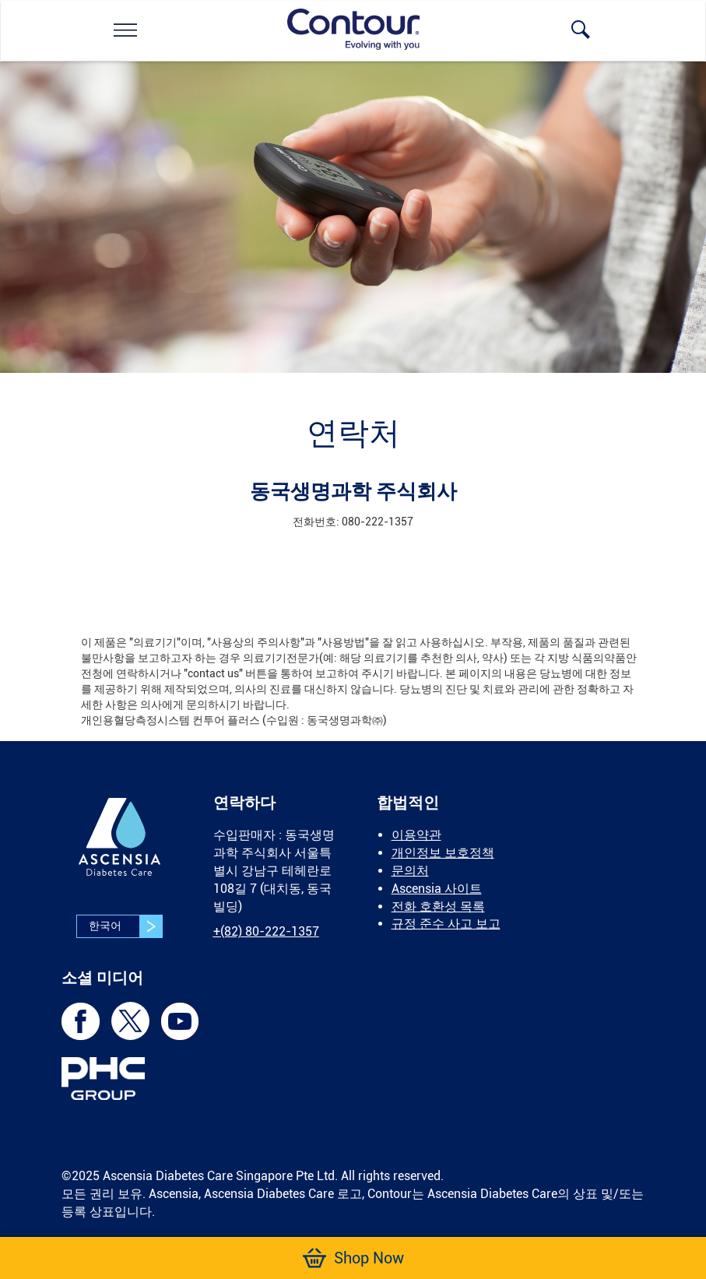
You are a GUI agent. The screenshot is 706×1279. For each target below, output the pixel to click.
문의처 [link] (410, 870)
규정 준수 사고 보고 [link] (446, 923)
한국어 (125, 926)
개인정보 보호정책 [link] (443, 852)
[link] (125, 29)
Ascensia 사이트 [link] (437, 888)
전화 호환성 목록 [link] (438, 906)
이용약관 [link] (416, 834)
